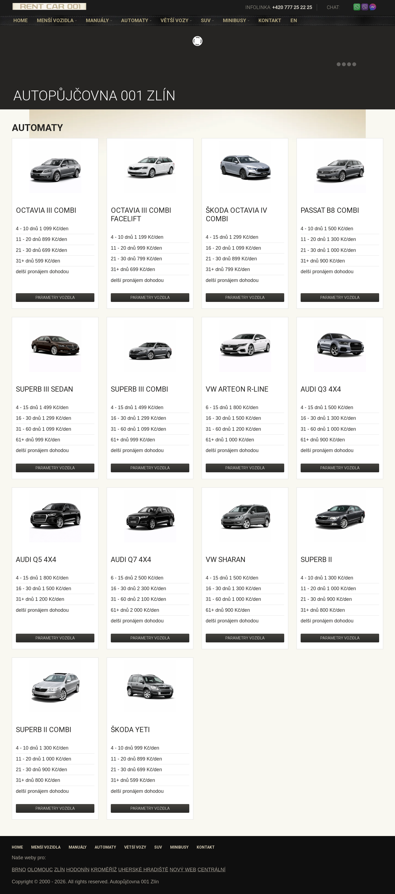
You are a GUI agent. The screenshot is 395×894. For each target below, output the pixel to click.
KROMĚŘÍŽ (104, 869)
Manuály (99, 20)
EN (294, 20)
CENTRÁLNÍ (211, 869)
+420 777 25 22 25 (292, 7)
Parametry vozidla (55, 297)
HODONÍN (77, 869)
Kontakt (270, 20)
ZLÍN (59, 869)
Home (20, 20)
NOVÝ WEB (183, 869)
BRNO (19, 869)
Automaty (136, 20)
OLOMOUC (40, 869)
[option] (20, 20)
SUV (207, 20)
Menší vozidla (57, 20)
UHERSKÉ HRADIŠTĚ (143, 869)
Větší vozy (176, 20)
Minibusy (236, 20)
